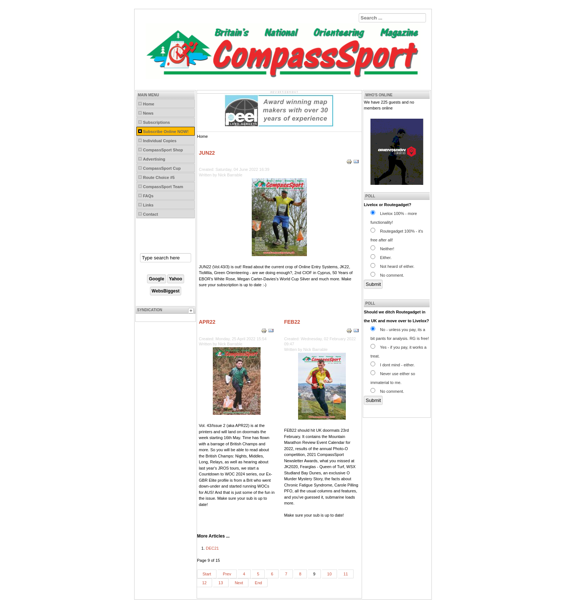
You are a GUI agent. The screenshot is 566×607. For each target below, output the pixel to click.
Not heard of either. (392, 266)
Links (148, 205)
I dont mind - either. (392, 365)
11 (345, 574)
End (258, 583)
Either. (380, 257)
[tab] (192, 311)
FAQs (148, 196)
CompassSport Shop (163, 150)
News (148, 113)
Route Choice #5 (159, 177)
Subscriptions (156, 122)
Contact (150, 214)
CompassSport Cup (162, 168)
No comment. (387, 275)
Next (239, 583)
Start (207, 574)
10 (329, 574)
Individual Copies (159, 141)
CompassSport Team (163, 186)
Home (148, 104)
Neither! (382, 249)
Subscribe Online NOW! (166, 131)
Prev (227, 574)
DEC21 (212, 548)
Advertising (154, 159)
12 (204, 583)
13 (220, 583)
